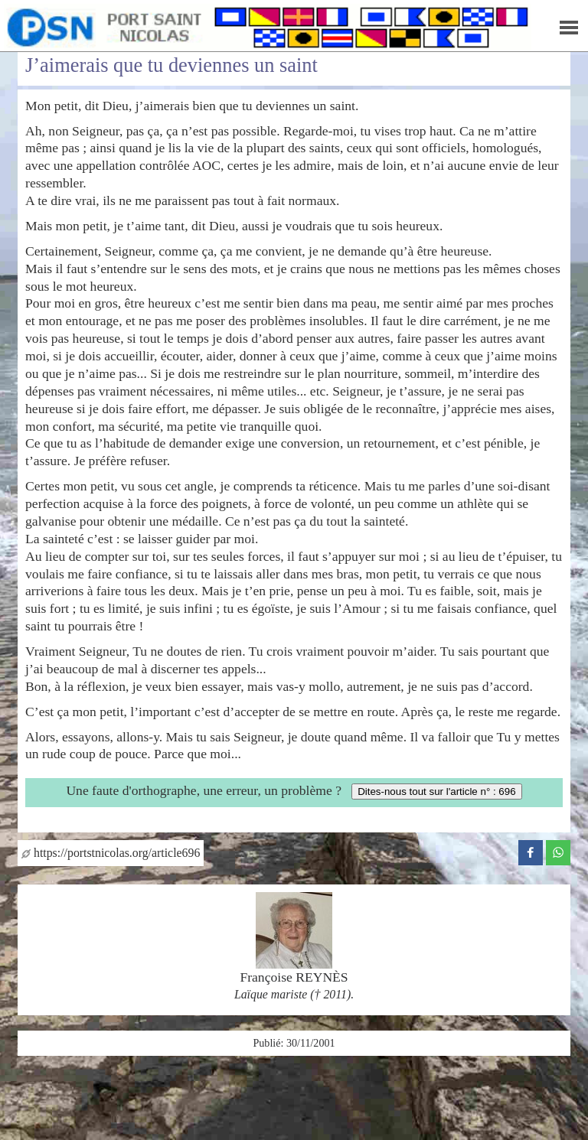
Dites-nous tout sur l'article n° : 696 (436, 791)
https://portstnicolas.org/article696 (110, 852)
